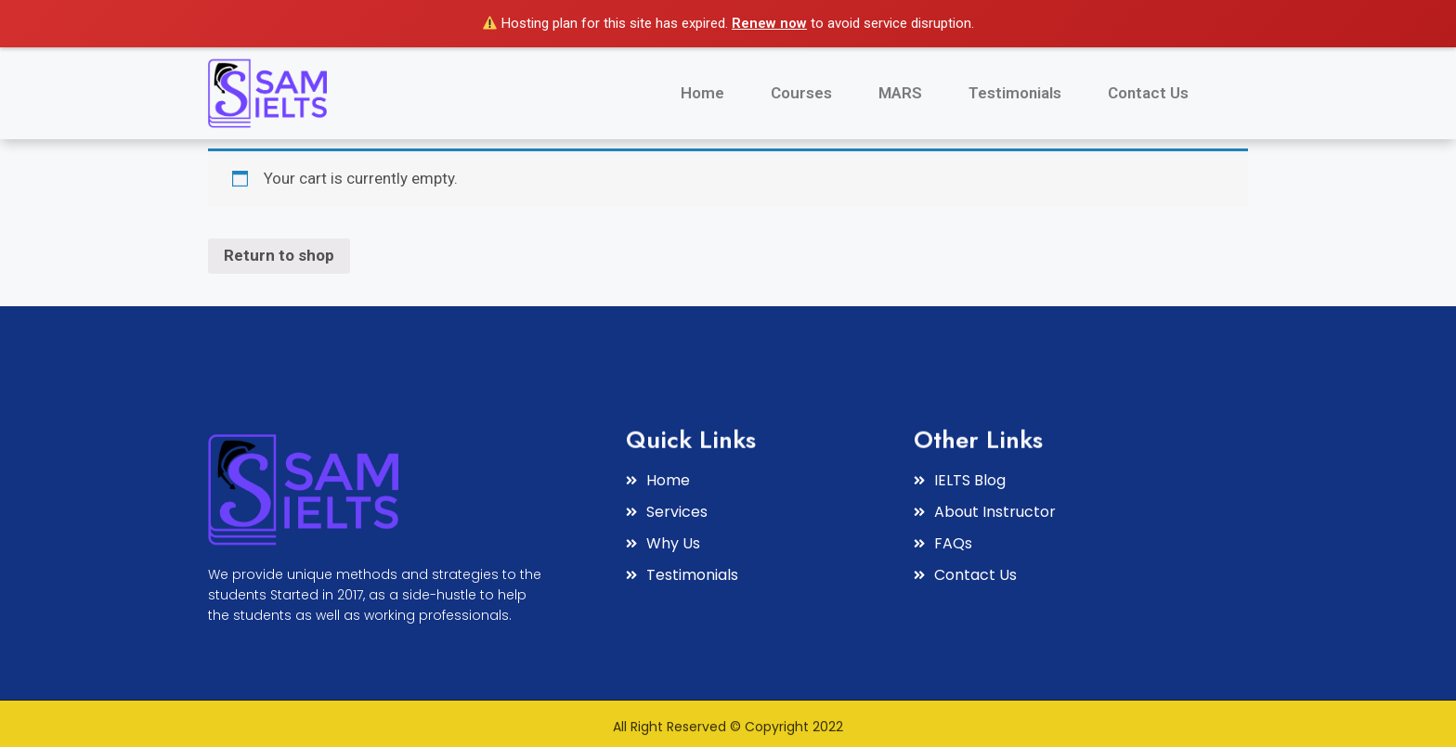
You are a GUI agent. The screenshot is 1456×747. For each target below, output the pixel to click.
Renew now (769, 23)
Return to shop (279, 255)
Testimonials (1014, 93)
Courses (801, 93)
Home (702, 93)
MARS (900, 93)
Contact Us (1148, 93)
